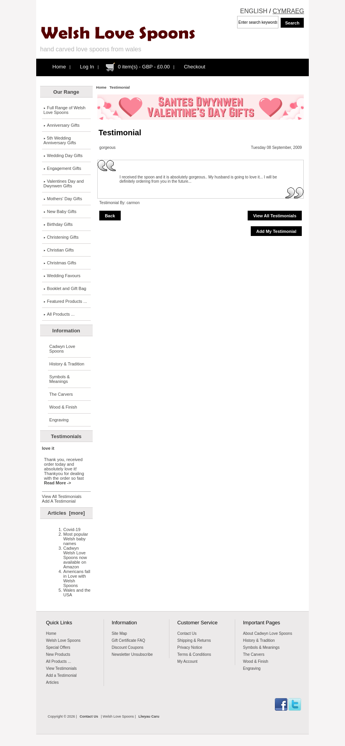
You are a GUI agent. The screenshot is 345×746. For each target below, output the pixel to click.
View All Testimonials (62, 496)
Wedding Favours (62, 275)
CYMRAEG (288, 11)
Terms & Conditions (194, 654)
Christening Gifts (61, 237)
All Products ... (59, 314)
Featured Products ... (65, 301)
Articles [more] (66, 513)
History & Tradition (66, 364)
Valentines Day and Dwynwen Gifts (64, 183)
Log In (87, 67)
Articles (52, 682)
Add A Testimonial (59, 501)
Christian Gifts (59, 250)
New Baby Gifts (60, 211)
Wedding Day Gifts (63, 155)
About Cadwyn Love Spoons (267, 633)
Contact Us (186, 633)
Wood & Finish (63, 407)
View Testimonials (61, 668)
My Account (187, 661)
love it (48, 448)
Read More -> (57, 482)
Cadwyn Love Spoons (62, 348)
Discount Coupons (128, 647)
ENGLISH (254, 11)
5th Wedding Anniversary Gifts (60, 140)
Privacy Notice (189, 647)
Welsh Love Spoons (63, 640)
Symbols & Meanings (59, 379)
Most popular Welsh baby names (75, 539)
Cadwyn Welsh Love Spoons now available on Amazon (75, 557)
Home (59, 67)
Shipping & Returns (194, 640)
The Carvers (61, 394)
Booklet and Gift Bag (65, 288)
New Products (58, 654)
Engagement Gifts (62, 168)
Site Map (119, 633)
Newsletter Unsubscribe (132, 654)
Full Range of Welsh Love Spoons (65, 110)
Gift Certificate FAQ (128, 640)
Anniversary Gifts (62, 125)
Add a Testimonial (61, 675)
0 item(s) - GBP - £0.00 (144, 67)
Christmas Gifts (60, 262)
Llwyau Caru (149, 716)
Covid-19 (72, 529)
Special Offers (58, 647)
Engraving (59, 420)
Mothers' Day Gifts (63, 198)
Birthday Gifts (58, 224)
